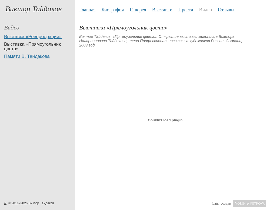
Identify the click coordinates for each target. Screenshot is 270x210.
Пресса (185, 9)
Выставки (162, 9)
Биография (112, 9)
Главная (87, 9)
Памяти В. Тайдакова (27, 56)
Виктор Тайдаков (33, 9)
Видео (205, 9)
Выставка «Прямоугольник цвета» (32, 46)
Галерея (138, 9)
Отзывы (226, 9)
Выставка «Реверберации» (33, 36)
